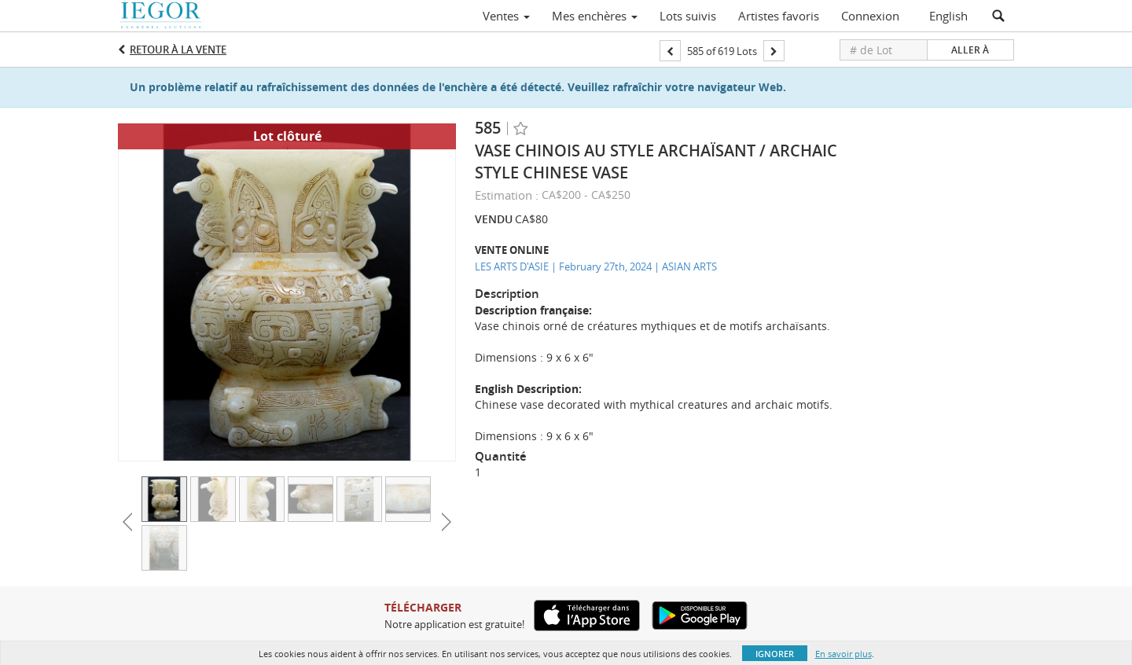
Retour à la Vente (178, 49)
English (948, 16)
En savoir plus (843, 653)
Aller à (970, 50)
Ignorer (774, 653)
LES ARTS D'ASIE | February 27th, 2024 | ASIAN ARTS (596, 266)
